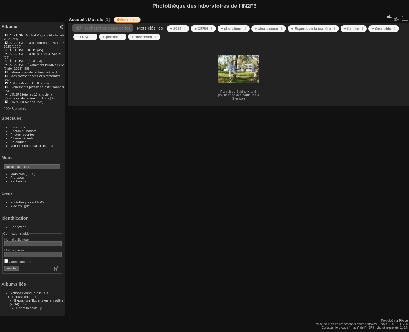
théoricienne (127, 20)
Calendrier (18, 142)
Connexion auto (18, 261)
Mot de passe (14, 250)
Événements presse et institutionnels (36, 87)
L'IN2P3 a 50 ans (22, 102)
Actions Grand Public (25, 83)
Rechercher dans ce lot (106, 28)
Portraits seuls (27, 308)
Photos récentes (23, 134)
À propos (17, 177)
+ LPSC (85, 37)
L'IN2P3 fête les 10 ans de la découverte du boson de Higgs (28, 96)
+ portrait (113, 37)
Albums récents (22, 138)
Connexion (18, 227)
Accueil (76, 19)
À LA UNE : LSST (22, 61)
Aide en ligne (20, 206)
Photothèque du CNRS (28, 202)
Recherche (19, 181)
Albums (9, 26)
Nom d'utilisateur (16, 239)
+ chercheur (233, 28)
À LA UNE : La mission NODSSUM (35, 53)
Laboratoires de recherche (28, 72)
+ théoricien (144, 37)
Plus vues (18, 127)
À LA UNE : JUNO (23, 50)
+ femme (353, 28)
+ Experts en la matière (313, 28)
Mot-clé (95, 19)
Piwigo (403, 320)
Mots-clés (18, 174)
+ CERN (203, 28)
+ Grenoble (383, 28)
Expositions (21, 296)
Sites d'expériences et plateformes (34, 76)
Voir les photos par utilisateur (32, 145)
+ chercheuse (269, 28)
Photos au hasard (24, 131)
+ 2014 (178, 28)
